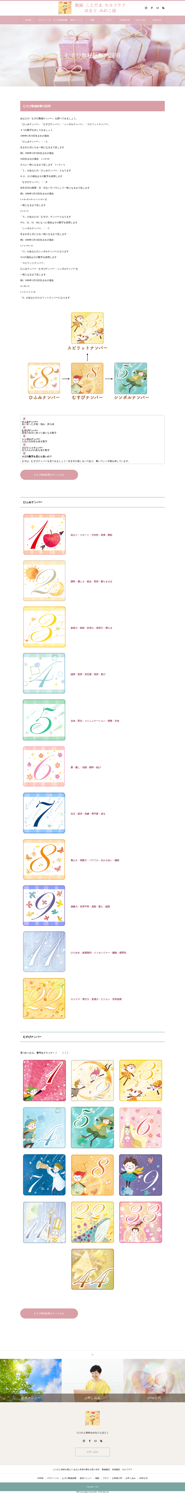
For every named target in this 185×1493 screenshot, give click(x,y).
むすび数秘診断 (60, 20)
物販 (92, 20)
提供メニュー (76, 20)
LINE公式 (156, 20)
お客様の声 (125, 20)
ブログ (109, 20)
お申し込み (141, 20)
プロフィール (44, 20)
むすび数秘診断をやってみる (49, 474)
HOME (28, 20)
